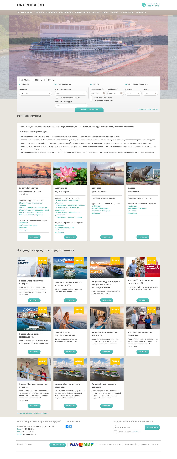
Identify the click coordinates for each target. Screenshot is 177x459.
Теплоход (23, 89)
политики (136, 432)
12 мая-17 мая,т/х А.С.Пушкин (30, 215)
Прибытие (112, 89)
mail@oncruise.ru (29, 434)
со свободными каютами (103, 100)
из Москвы (23, 222)
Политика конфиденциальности (136, 444)
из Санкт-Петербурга (100, 208)
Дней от (128, 89)
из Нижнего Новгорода (28, 225)
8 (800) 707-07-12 (153, 6)
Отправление (95, 89)
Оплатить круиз (58, 445)
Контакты (156, 444)
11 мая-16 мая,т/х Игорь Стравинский (34, 210)
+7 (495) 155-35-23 (153, 4)
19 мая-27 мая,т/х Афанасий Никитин (70, 205)
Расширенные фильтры (148, 109)
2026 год (38, 80)
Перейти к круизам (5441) (89, 109)
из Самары (23, 230)
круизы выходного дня (103, 97)
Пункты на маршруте (63, 101)
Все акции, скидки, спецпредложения (32, 413)
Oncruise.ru (30, 4)
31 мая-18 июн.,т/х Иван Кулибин (68, 217)
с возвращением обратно (70, 97)
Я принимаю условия (128, 432)
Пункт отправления (63, 89)
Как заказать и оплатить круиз (109, 444)
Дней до (146, 89)
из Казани (23, 227)
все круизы (34, 237)
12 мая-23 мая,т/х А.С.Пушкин (30, 212)
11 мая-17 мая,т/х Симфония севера (33, 208)
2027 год (51, 80)
